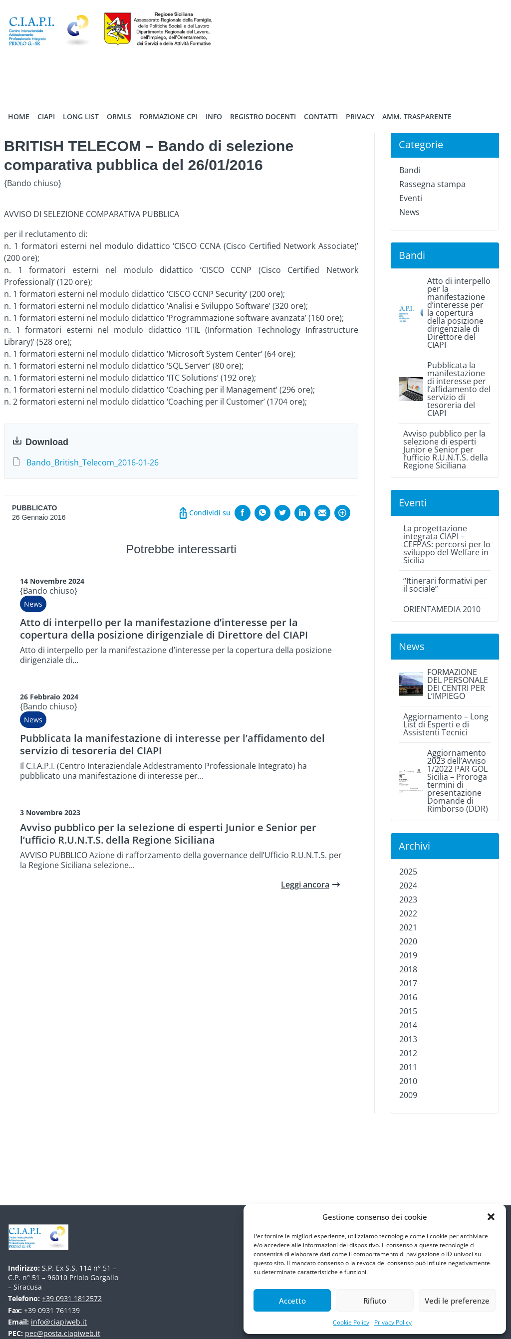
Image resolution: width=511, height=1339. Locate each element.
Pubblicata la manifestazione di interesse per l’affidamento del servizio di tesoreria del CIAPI (172, 744)
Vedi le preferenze (457, 1301)
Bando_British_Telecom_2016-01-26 (92, 462)
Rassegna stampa (432, 184)
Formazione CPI (168, 116)
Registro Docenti (263, 116)
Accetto (292, 1301)
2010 (408, 1081)
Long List (81, 116)
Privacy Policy (393, 1322)
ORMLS (119, 116)
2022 (408, 913)
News (33, 604)
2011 (408, 1067)
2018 (408, 969)
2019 (408, 955)
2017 (408, 983)
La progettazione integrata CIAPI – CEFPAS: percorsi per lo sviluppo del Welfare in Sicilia (447, 544)
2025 (408, 871)
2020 (408, 941)
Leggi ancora (305, 884)
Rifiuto (374, 1301)
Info (214, 116)
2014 (408, 1025)
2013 (408, 1039)
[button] (491, 1217)
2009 (408, 1095)
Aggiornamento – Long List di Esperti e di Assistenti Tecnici (446, 724)
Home (18, 116)
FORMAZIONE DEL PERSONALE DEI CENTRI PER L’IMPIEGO (457, 684)
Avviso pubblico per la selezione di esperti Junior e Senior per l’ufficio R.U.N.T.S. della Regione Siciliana (168, 834)
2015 (408, 1011)
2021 (408, 927)
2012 (408, 1053)
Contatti (321, 116)
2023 (408, 899)
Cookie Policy (351, 1322)
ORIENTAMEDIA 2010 (442, 609)
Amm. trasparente (417, 116)
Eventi (410, 198)
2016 (408, 997)
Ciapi (46, 116)
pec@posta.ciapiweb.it (62, 1333)
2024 (408, 885)
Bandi (410, 170)
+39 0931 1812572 (72, 1298)
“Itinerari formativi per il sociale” (445, 584)
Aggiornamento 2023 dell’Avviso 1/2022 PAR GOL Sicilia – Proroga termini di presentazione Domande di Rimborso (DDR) (457, 780)
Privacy (360, 116)
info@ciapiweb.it (59, 1322)
